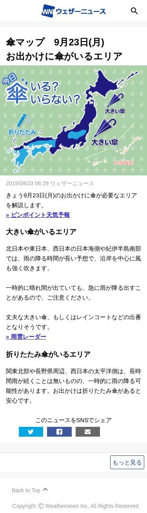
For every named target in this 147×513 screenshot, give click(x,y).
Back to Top (26, 490)
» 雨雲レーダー (26, 336)
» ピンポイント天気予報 (38, 214)
